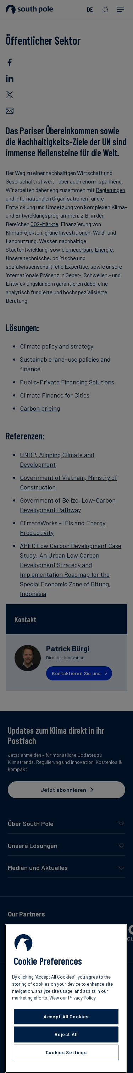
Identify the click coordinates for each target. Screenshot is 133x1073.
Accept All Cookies (66, 1016)
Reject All (66, 1034)
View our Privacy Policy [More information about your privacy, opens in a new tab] (72, 998)
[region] (66, 998)
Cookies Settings (66, 1052)
